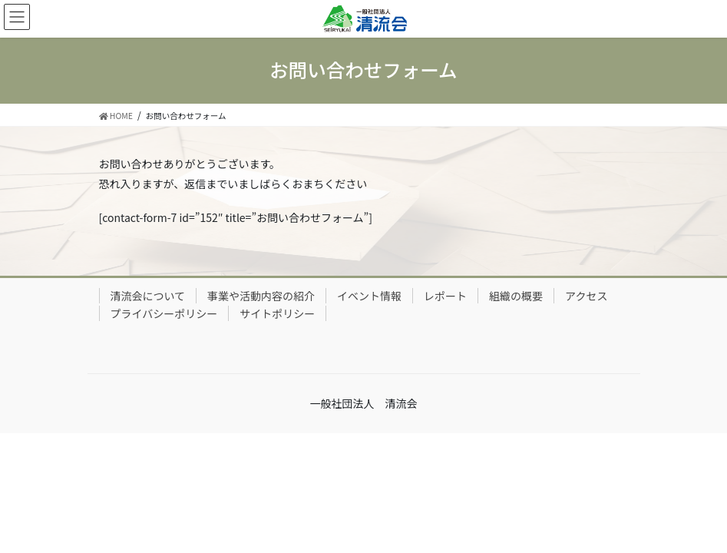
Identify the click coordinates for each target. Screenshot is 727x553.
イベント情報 (369, 295)
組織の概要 (516, 295)
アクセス (586, 295)
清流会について (148, 295)
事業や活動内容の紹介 (261, 295)
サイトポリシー (277, 313)
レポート (445, 295)
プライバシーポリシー (164, 313)
